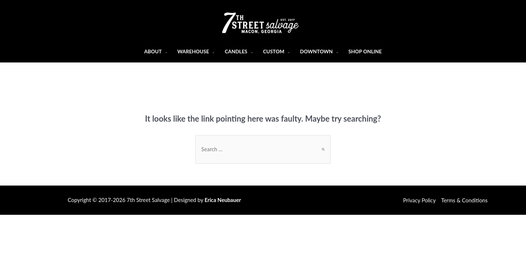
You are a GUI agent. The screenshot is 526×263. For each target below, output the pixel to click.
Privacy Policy (419, 200)
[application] (164, 51)
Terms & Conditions (464, 200)
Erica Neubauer (223, 200)
